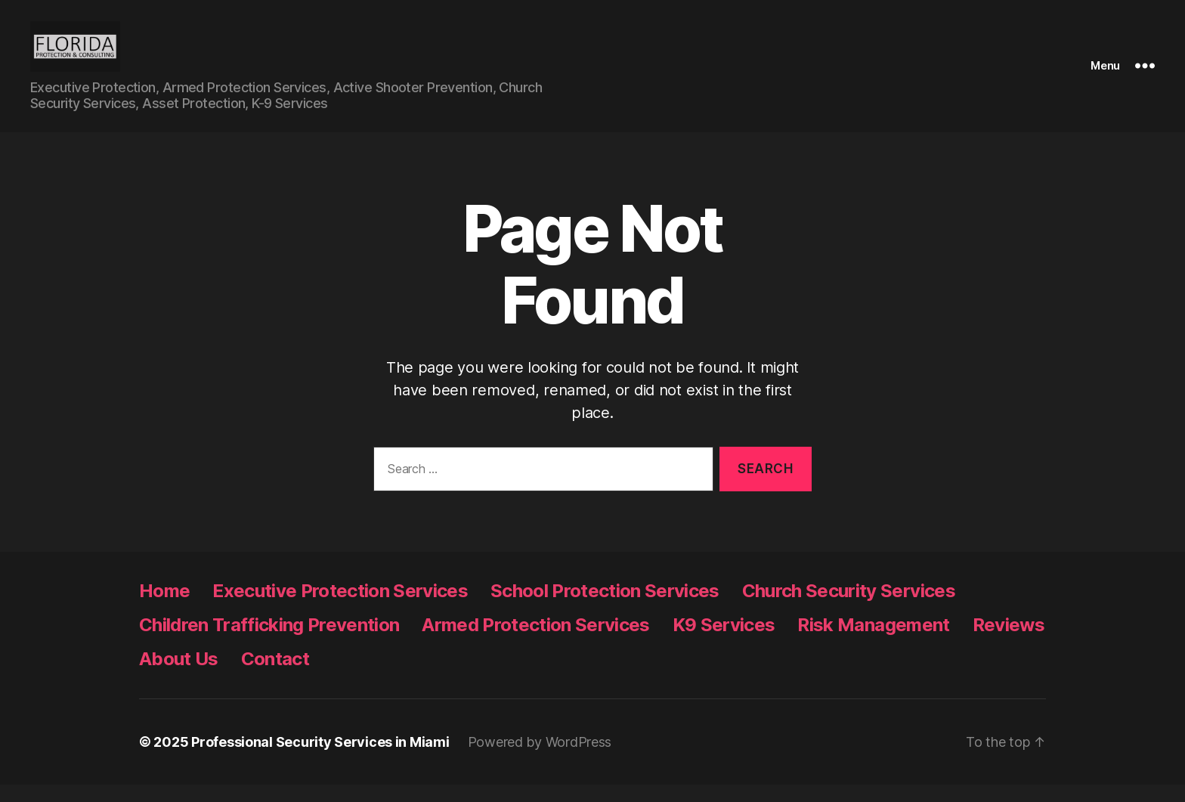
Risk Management (873, 642)
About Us (178, 676)
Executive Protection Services (340, 608)
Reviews (1008, 642)
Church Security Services (848, 608)
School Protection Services (604, 608)
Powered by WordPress (540, 759)
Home (164, 608)
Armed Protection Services (535, 642)
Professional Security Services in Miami (320, 759)
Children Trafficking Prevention (269, 642)
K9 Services (724, 642)
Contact (275, 676)
